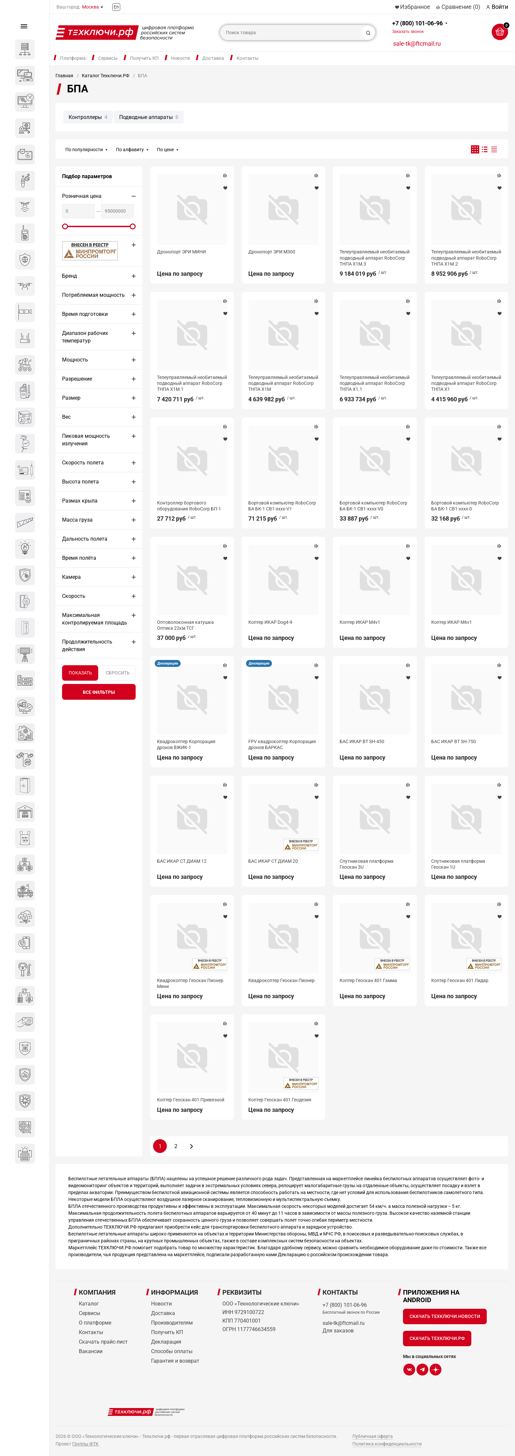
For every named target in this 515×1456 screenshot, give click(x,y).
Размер (71, 398)
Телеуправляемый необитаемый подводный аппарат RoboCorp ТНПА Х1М (283, 383)
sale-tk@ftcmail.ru (417, 43)
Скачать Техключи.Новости (445, 1316)
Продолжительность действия (87, 645)
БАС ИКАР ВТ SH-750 (453, 741)
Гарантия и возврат (175, 1361)
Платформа (72, 58)
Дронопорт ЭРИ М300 (271, 251)
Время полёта (79, 558)
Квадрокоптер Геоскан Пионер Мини (190, 983)
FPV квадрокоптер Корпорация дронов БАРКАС (282, 744)
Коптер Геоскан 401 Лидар (459, 980)
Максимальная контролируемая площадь (94, 619)
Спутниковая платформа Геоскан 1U (458, 864)
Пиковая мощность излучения (86, 440)
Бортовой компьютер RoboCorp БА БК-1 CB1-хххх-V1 (282, 505)
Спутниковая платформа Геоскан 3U (366, 864)
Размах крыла (80, 501)
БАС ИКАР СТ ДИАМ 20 (273, 861)
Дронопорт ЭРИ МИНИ (181, 251)
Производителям (172, 1323)
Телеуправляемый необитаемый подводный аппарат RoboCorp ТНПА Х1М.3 (375, 257)
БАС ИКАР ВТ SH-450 (362, 741)
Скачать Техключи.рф (437, 1338)
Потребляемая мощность (93, 295)
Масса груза (77, 520)
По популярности (84, 149)
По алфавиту (130, 149)
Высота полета (80, 482)
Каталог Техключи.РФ (105, 75)
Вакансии (90, 1351)
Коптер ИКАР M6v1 (451, 622)
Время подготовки (85, 314)
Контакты (247, 58)
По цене (165, 149)
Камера (71, 577)
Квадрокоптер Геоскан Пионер (281, 980)
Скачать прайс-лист (103, 1342)
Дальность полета (84, 539)
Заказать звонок (408, 31)
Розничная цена (81, 196)
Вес (66, 417)
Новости (180, 58)
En (116, 7)
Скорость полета (83, 462)
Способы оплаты (171, 1351)
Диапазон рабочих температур (85, 337)
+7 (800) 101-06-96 (417, 27)
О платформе (95, 1323)
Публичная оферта (372, 1436)
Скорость (73, 596)
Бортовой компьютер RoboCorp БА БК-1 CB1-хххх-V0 (373, 505)
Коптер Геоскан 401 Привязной (190, 1099)
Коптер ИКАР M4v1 (360, 622)
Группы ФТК (85, 1443)
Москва (90, 7)
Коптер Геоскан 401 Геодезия (279, 1099)
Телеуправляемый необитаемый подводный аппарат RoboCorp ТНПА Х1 (466, 383)
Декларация (167, 663)
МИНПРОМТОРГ (82, 250)
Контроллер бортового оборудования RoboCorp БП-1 (189, 505)
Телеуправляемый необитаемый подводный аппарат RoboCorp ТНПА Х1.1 (375, 383)
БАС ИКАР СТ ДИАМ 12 (182, 861)
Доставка (213, 58)
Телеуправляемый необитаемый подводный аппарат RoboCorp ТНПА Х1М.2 (466, 257)
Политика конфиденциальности (387, 1443)
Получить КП (144, 58)
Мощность (75, 360)
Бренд (69, 276)
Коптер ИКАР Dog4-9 (270, 622)
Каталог (89, 1304)
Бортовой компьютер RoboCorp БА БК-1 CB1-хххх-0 (465, 505)
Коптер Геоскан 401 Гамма (368, 980)
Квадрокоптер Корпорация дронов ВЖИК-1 (186, 744)
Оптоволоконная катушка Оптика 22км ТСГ (185, 625)
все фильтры (99, 692)
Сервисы (108, 58)
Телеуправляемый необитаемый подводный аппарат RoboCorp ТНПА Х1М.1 (192, 383)
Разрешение (77, 379)
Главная (64, 75)
